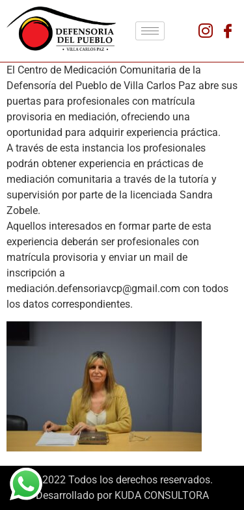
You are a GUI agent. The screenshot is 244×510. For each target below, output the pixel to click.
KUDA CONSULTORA (162, 495)
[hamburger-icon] (150, 30)
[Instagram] (205, 31)
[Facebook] (227, 31)
